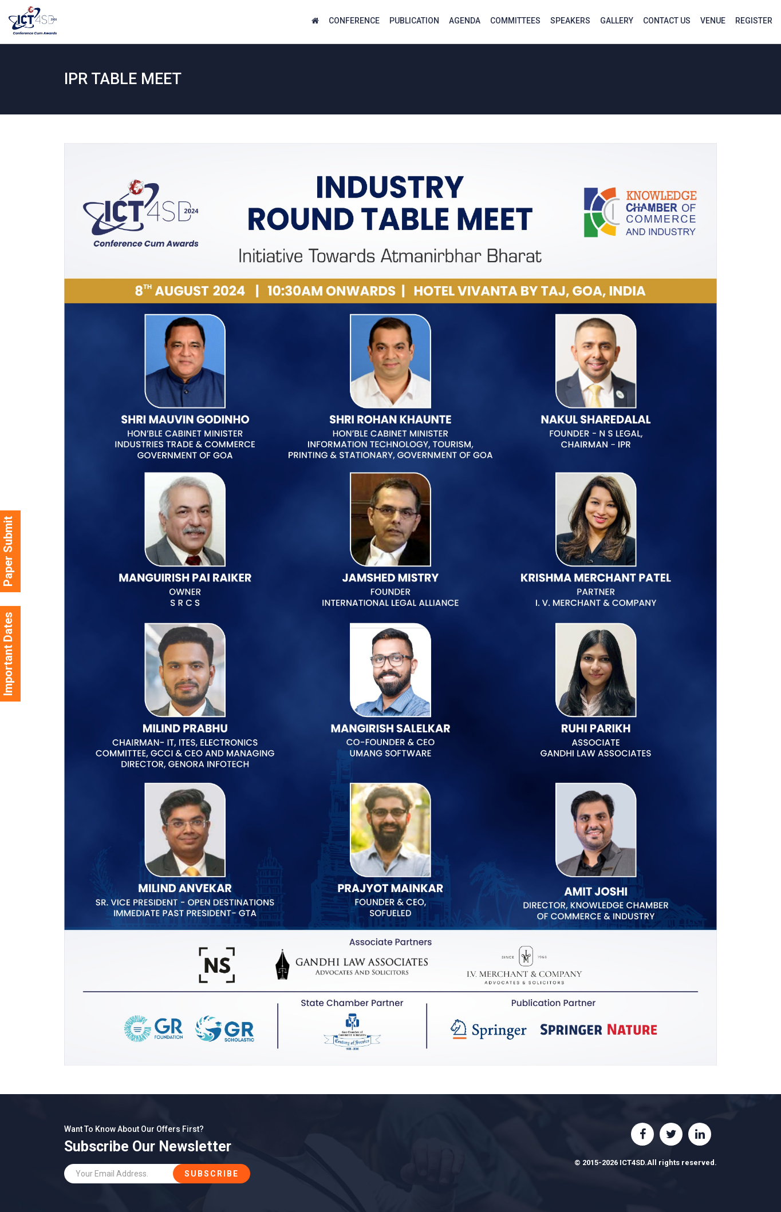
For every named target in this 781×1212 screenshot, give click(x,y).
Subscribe (211, 1173)
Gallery (616, 20)
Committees (515, 20)
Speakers (570, 20)
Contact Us (667, 20)
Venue (712, 20)
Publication (414, 20)
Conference (354, 20)
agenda (464, 20)
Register (753, 20)
